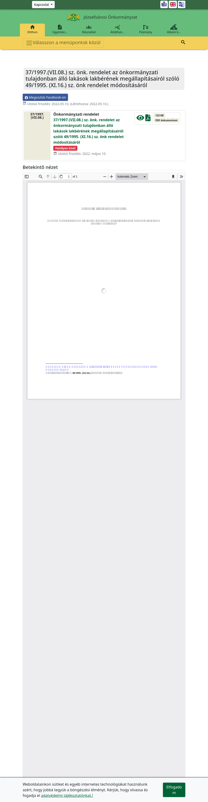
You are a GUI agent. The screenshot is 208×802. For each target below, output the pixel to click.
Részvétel (88, 29)
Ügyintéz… (60, 29)
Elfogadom (174, 789)
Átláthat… (117, 29)
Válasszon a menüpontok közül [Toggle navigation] (63, 42)
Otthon (32, 29)
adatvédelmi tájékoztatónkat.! (67, 795)
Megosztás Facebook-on (45, 97)
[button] (183, 43)
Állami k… (173, 29)
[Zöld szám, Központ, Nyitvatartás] (43, 4)
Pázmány (146, 29)
